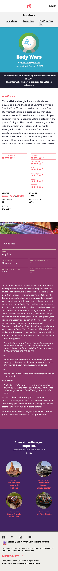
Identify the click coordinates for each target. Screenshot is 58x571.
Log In (52, 5)
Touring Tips (28, 21)
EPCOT (36, 62)
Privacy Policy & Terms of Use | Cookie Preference (21, 563)
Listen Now (13, 556)
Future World (8, 196)
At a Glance (11, 21)
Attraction (26, 62)
